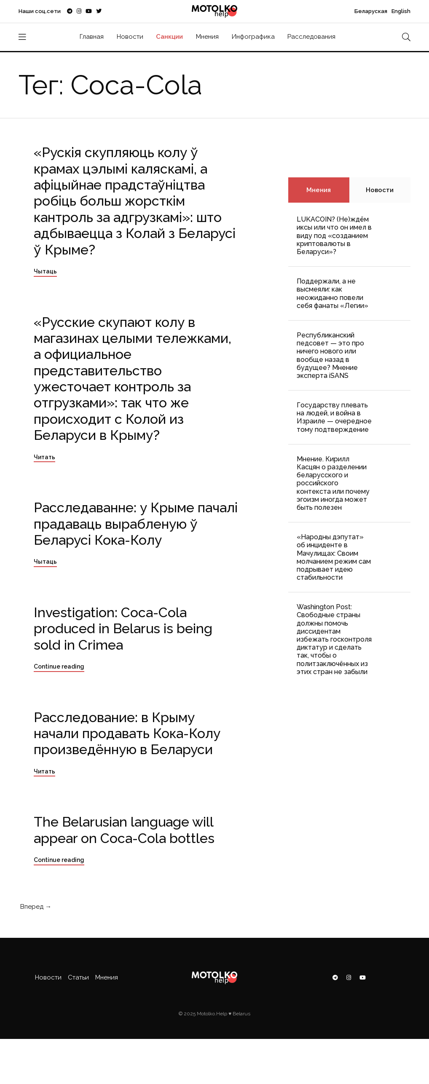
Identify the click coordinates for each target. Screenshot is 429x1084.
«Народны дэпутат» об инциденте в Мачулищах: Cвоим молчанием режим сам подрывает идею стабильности (334, 557)
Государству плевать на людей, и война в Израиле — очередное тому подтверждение (334, 417)
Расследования (311, 36)
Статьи (78, 977)
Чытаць (45, 271)
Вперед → (35, 906)
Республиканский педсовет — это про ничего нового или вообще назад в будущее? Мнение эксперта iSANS (330, 355)
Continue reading (59, 666)
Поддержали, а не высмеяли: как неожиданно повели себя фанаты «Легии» (332, 293)
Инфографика (253, 36)
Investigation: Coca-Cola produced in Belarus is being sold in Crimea (123, 629)
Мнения (207, 36)
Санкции (169, 36)
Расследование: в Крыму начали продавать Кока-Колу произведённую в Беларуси (127, 733)
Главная (92, 36)
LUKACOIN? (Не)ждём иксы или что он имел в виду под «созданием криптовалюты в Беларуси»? (334, 235)
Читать (44, 457)
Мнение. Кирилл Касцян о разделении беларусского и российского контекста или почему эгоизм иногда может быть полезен (333, 483)
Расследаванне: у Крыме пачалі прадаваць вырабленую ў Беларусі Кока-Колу (136, 524)
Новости (130, 36)
